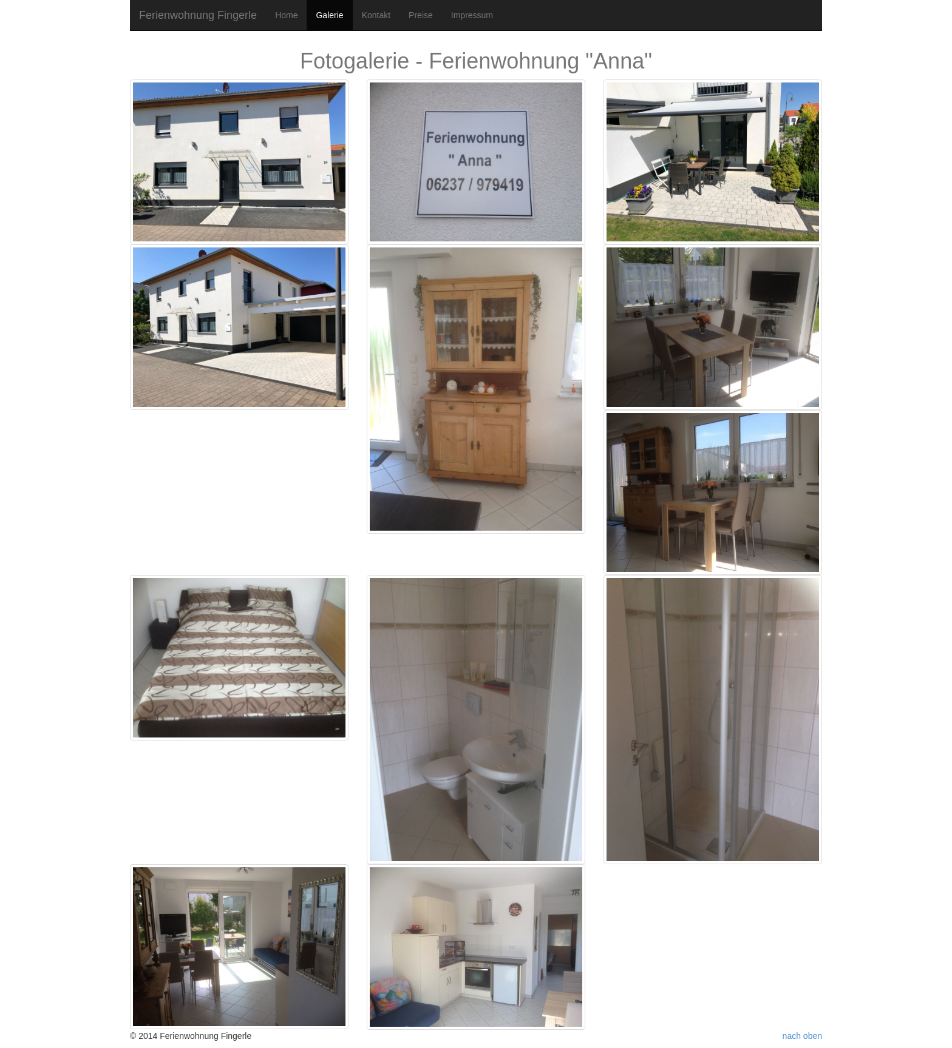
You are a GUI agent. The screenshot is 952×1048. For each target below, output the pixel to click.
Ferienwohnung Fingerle (198, 15)
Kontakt (376, 15)
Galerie (329, 15)
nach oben (802, 1036)
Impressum (472, 15)
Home (286, 15)
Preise (421, 15)
